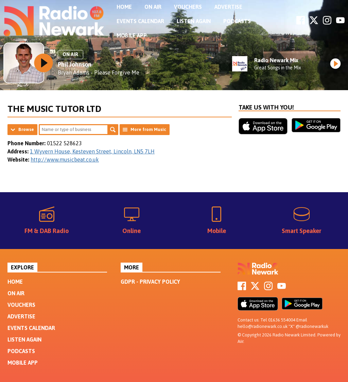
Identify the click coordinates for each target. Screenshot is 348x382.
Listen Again (194, 21)
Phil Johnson (74, 64)
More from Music (148, 129)
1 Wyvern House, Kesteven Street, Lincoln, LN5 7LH (92, 151)
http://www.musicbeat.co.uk (65, 159)
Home (124, 7)
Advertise (228, 7)
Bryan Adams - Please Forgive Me (98, 72)
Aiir (240, 341)
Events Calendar (140, 21)
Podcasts (237, 21)
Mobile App (132, 35)
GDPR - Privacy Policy (150, 282)
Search (112, 129)
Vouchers (188, 7)
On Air (152, 7)
